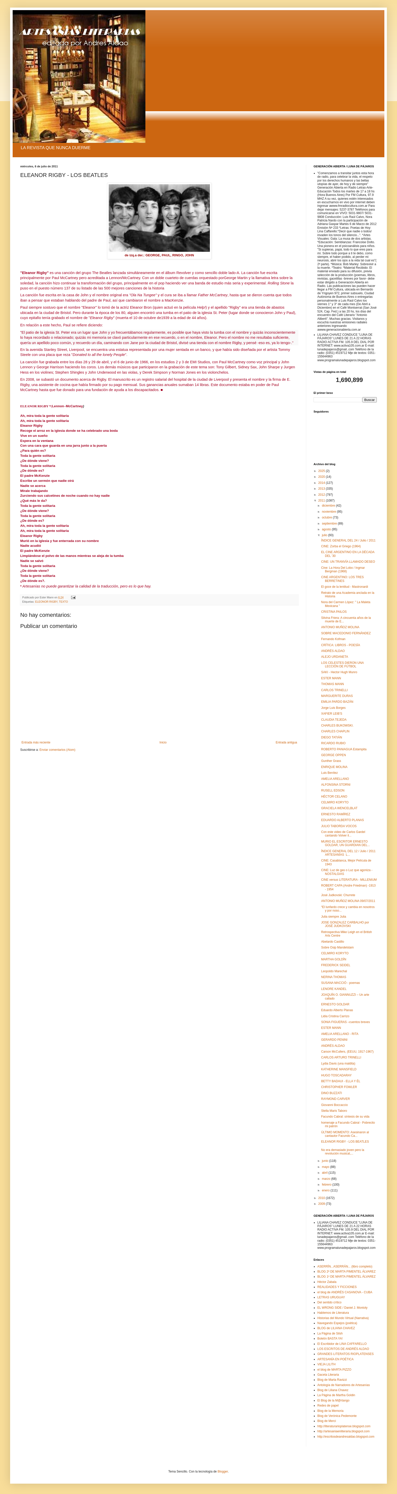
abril (325, 1172)
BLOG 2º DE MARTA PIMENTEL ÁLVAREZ (346, 1271)
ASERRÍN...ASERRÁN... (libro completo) (344, 1266)
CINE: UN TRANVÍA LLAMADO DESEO (348, 561)
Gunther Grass (331, 761)
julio (325, 535)
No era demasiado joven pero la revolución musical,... (342, 1151)
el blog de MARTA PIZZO (334, 1369)
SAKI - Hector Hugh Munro (339, 672)
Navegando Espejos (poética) (337, 1323)
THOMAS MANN (332, 684)
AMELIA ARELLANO (335, 779)
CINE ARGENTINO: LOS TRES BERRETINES (342, 578)
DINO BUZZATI (331, 1093)
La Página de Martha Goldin (336, 1395)
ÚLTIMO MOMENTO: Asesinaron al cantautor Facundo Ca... (345, 1134)
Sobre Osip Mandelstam (337, 947)
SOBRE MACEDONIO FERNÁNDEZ (346, 633)
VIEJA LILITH (326, 1364)
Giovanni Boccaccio (334, 1105)
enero (326, 1190)
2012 (322, 494)
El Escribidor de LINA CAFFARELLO (342, 1344)
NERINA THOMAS (333, 977)
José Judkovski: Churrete (338, 895)
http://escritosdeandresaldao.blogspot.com (345, 1436)
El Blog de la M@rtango (333, 1400)
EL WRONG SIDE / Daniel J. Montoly (342, 1307)
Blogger (222, 1471)
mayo (326, 1167)
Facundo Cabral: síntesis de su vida (345, 1116)
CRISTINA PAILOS (334, 612)
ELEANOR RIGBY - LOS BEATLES (345, 1141)
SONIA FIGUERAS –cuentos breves (345, 1022)
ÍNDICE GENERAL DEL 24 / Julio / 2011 (348, 540)
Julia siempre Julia (333, 916)
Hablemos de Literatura (333, 1313)
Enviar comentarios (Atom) (57, 750)
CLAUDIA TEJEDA (333, 719)
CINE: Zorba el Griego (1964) (341, 546)
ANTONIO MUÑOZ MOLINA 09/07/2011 (348, 901)
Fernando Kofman (333, 639)
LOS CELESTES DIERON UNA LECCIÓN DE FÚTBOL (342, 664)
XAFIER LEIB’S (331, 713)
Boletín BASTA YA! (330, 1338)
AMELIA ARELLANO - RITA (339, 1034)
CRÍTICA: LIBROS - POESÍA (340, 645)
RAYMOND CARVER (335, 1099)
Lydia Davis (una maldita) (338, 1063)
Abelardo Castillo (332, 941)
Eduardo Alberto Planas (337, 1010)
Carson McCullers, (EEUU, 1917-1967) (347, 1051)
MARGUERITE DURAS (337, 696)
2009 (322, 1204)
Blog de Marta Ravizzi (332, 1380)
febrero (327, 1184)
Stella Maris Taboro (334, 1111)
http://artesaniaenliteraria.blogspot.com (343, 1431)
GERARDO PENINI (334, 1040)
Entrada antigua (286, 742)
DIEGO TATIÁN (331, 737)
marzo (326, 1179)
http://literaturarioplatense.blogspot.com (343, 1426)
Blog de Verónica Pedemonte (337, 1416)
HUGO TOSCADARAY (336, 1075)
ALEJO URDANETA (334, 657)
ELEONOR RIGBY (46, 601)
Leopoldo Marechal (334, 971)
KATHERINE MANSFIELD (339, 1069)
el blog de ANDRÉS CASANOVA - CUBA (344, 1292)
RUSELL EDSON (332, 790)
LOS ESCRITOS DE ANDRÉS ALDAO (343, 1349)
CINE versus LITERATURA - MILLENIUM (349, 879)
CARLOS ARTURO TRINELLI (341, 1057)
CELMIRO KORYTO (334, 802)
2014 (322, 483)
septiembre (330, 523)
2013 (322, 488)
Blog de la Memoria (330, 1411)
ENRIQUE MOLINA (334, 767)
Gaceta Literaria (328, 1374)
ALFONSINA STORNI (335, 784)
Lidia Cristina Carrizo (335, 1016)
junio (325, 1161)
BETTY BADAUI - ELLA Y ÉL (340, 1081)
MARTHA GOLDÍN (333, 959)
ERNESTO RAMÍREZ (335, 814)
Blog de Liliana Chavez (332, 1390)
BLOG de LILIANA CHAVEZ (336, 1328)
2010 (322, 1198)
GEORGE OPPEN (333, 755)
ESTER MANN (331, 678)
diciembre (329, 505)
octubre (327, 517)
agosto (327, 529)
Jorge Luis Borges (333, 708)
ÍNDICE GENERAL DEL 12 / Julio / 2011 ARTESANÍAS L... (348, 852)
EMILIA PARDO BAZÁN (337, 702)
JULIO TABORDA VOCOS (339, 826)
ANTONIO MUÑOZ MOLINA (340, 627)
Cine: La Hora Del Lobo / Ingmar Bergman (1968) (343, 569)
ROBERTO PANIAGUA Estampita (343, 749)
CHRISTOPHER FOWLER (339, 1087)
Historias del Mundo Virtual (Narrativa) (343, 1318)
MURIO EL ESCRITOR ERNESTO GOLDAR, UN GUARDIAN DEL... (345, 843)
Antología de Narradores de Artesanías (343, 1385)
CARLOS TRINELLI (334, 690)
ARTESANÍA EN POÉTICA (335, 1359)
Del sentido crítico (329, 1302)
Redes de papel (328, 1405)
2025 (322, 471)
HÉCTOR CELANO (334, 796)
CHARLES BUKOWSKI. (337, 725)
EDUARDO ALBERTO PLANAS (342, 820)
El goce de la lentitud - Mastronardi (344, 586)
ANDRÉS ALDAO (333, 651)
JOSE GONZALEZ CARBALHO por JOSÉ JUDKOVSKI (345, 924)
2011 (322, 500)
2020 (322, 477)
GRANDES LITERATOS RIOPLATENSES (345, 1354)
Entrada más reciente (35, 742)
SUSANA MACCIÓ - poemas (340, 983)
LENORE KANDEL (334, 989)
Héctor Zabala (326, 1282)
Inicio (163, 742)
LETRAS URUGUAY (331, 1297)
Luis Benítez (329, 773)
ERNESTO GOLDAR (335, 1004)
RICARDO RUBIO (333, 743)
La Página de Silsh (330, 1333)
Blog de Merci (326, 1421)
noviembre (329, 511)
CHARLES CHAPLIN (335, 731)
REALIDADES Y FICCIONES (337, 1287)
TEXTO (63, 601)
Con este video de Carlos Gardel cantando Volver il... (343, 833)
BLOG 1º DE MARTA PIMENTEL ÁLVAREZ (346, 1276)
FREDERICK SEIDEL (335, 965)
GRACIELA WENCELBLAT (339, 808)
